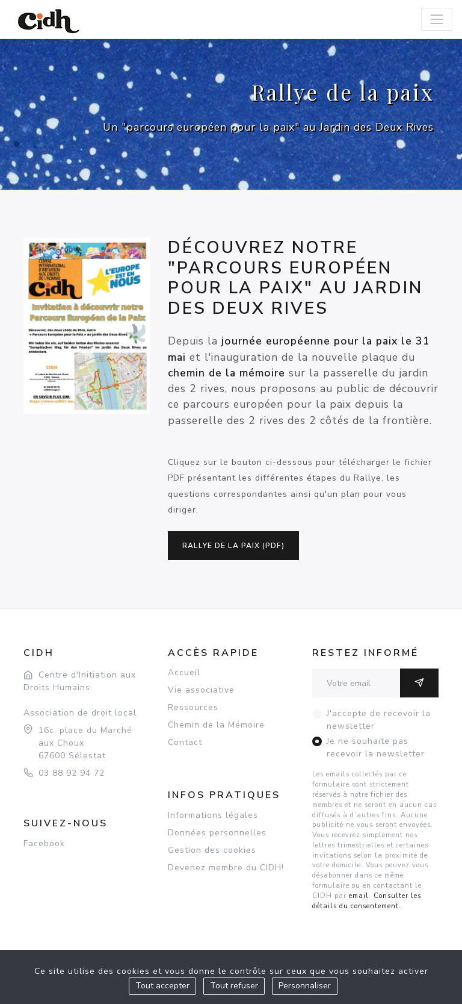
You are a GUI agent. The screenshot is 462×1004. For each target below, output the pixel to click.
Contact (185, 742)
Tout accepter (162, 985)
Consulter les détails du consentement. (366, 901)
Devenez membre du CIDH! (226, 867)
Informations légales (213, 815)
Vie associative (201, 690)
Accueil (184, 672)
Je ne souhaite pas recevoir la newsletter (376, 747)
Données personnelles (217, 832)
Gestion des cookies (212, 850)
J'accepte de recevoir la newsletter (379, 720)
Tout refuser (234, 985)
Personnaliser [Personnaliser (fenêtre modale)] (305, 985)
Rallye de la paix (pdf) (233, 545)
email (359, 895)
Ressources (193, 707)
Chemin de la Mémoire (216, 725)
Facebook (44, 843)
